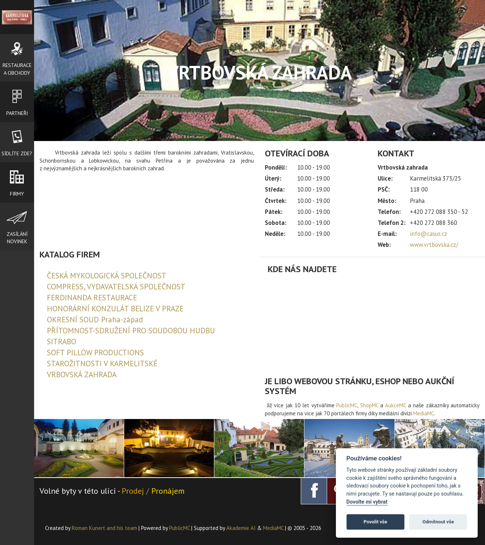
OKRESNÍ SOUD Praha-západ (95, 320)
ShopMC (369, 405)
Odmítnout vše (438, 521)
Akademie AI (241, 527)
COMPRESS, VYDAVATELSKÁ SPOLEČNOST (116, 287)
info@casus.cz (428, 234)
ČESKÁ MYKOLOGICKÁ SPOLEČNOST (106, 276)
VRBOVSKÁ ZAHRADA (81, 374)
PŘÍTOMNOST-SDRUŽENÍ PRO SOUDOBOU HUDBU (131, 330)
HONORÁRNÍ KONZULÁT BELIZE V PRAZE (115, 309)
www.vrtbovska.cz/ (434, 245)
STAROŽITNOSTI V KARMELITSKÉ (102, 363)
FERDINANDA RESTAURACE (92, 298)
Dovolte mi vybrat (367, 502)
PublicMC (346, 405)
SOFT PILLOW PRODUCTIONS (95, 352)
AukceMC (395, 405)
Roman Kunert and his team (105, 527)
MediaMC (423, 413)
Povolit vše (375, 521)
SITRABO (61, 341)
